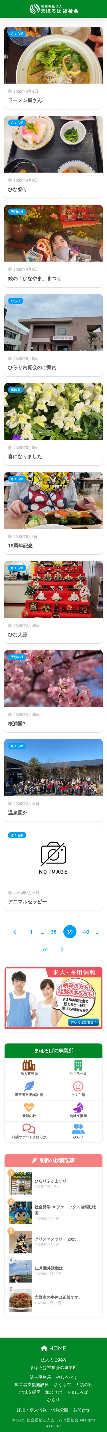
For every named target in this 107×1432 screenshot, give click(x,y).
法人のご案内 (53, 1360)
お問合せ (81, 1409)
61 (45, 949)
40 (86, 932)
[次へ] (61, 949)
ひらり (15, 301)
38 (53, 932)
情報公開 (59, 1409)
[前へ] (15, 931)
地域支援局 (78, 1110)
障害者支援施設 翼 (29, 1089)
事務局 (15, 390)
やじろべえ (78, 1068)
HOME (53, 1348)
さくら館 (17, 34)
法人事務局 (29, 1068)
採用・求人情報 (32, 1409)
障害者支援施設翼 (32, 1384)
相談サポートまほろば (29, 1131)
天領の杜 (17, 212)
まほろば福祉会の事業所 (53, 1367)
